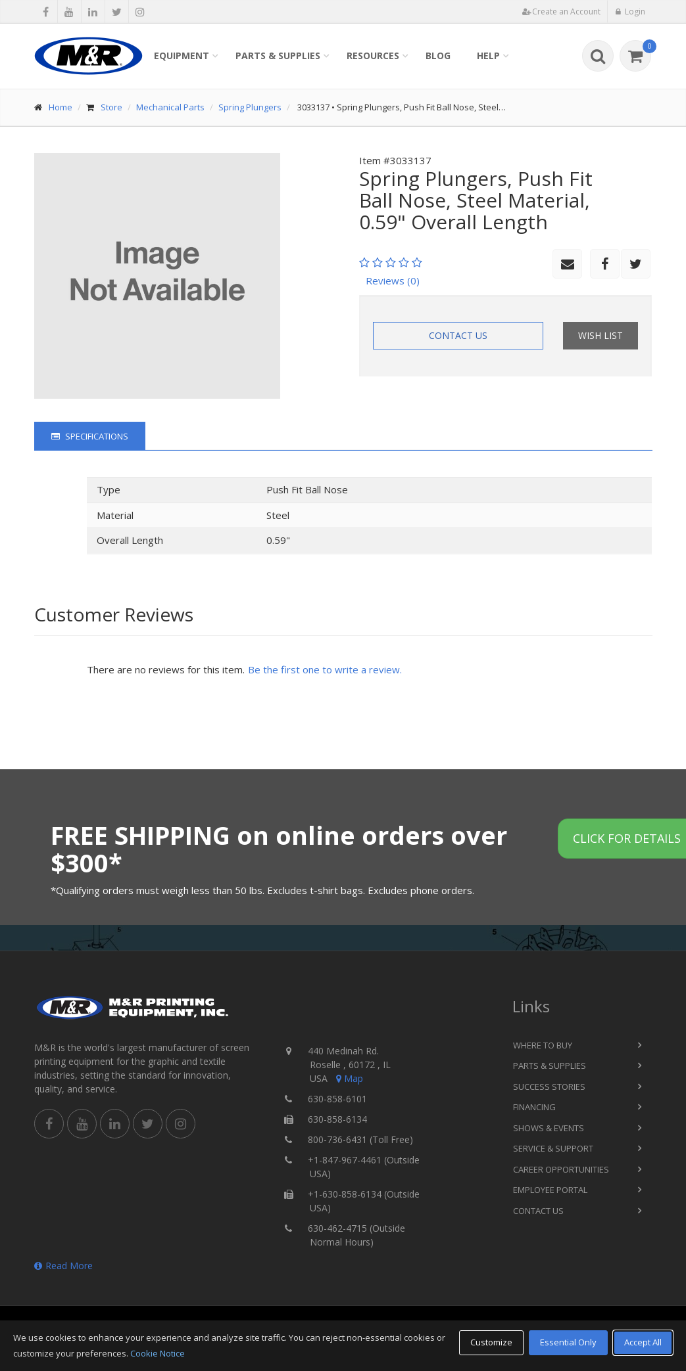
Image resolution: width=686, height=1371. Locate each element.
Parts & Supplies (277, 55)
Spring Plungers (250, 107)
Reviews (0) (393, 280)
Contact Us (458, 335)
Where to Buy (542, 1045)
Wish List (600, 335)
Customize (491, 1342)
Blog (438, 55)
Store (111, 107)
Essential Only (568, 1342)
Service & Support (553, 1148)
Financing (534, 1107)
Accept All (643, 1342)
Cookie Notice (157, 1353)
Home (60, 107)
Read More (63, 1265)
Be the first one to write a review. (325, 669)
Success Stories (549, 1086)
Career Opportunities (561, 1169)
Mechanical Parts (170, 107)
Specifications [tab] (89, 436)
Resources (373, 55)
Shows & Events (548, 1128)
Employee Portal (550, 1190)
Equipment (181, 55)
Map (348, 1078)
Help (488, 55)
